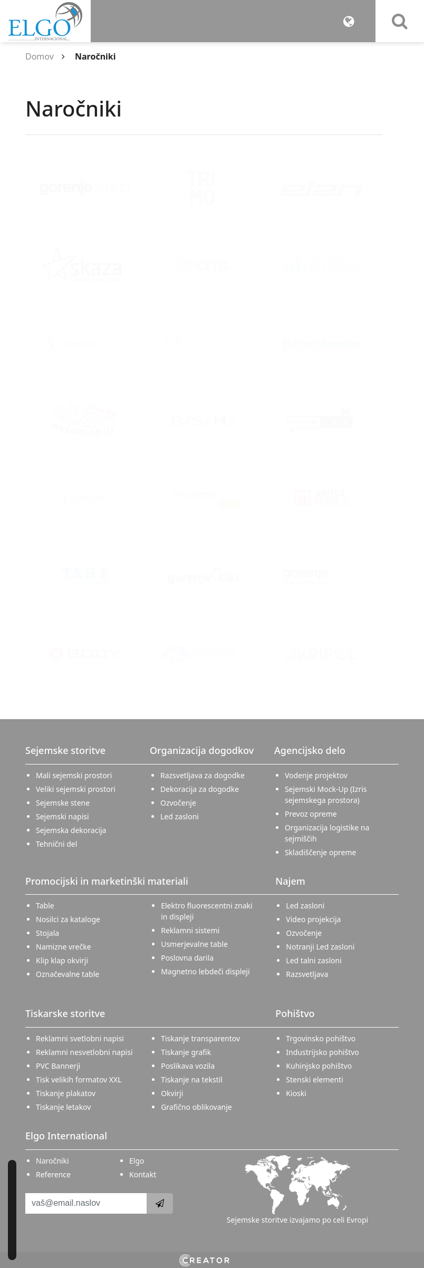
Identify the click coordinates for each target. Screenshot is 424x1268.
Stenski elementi (314, 1080)
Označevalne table (67, 974)
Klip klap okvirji (62, 960)
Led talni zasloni (313, 960)
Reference (53, 1174)
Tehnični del (56, 844)
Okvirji (172, 1093)
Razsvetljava (307, 974)
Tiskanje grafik (186, 1052)
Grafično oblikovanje (196, 1107)
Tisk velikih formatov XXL (79, 1080)
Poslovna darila (187, 958)
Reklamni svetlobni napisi (80, 1038)
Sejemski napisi (62, 816)
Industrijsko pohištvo (322, 1052)
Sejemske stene (63, 803)
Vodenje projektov (316, 775)
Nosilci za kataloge (68, 919)
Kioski (296, 1093)
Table (45, 906)
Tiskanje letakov (63, 1107)
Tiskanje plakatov (65, 1093)
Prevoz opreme (311, 814)
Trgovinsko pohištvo (320, 1038)
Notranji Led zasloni (320, 947)
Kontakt (142, 1174)
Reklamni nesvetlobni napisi (84, 1052)
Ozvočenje (178, 803)
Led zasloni (179, 816)
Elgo (136, 1161)
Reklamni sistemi (190, 930)
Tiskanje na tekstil (192, 1080)
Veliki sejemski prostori (75, 789)
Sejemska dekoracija (71, 830)
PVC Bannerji (58, 1066)
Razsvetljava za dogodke (202, 775)
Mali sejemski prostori (74, 775)
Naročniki (52, 1161)
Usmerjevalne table (194, 944)
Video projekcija (313, 919)
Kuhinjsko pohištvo (319, 1066)
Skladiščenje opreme (320, 852)
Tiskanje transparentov (200, 1038)
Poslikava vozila (188, 1066)
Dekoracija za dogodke (199, 789)
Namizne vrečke (63, 947)
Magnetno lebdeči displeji (205, 971)
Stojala (47, 933)
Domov (39, 56)
